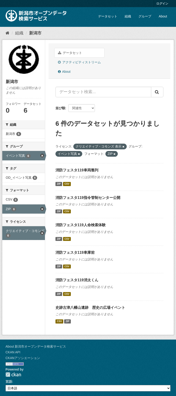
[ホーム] (7, 33)
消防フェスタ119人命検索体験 (80, 225)
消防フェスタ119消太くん (76, 280)
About (163, 16)
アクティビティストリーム (79, 62)
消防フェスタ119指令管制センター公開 (87, 198)
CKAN (13, 374)
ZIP (58, 184)
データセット (107, 16)
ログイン (162, 3)
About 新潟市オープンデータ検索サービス (36, 346)
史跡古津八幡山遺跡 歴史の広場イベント (90, 308)
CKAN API (13, 352)
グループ (144, 16)
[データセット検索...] (103, 92)
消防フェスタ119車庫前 (75, 252)
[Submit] (157, 92)
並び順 (60, 108)
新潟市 (35, 33)
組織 (128, 16)
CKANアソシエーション (23, 358)
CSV (66, 184)
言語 (9, 381)
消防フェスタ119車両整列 (76, 170)
